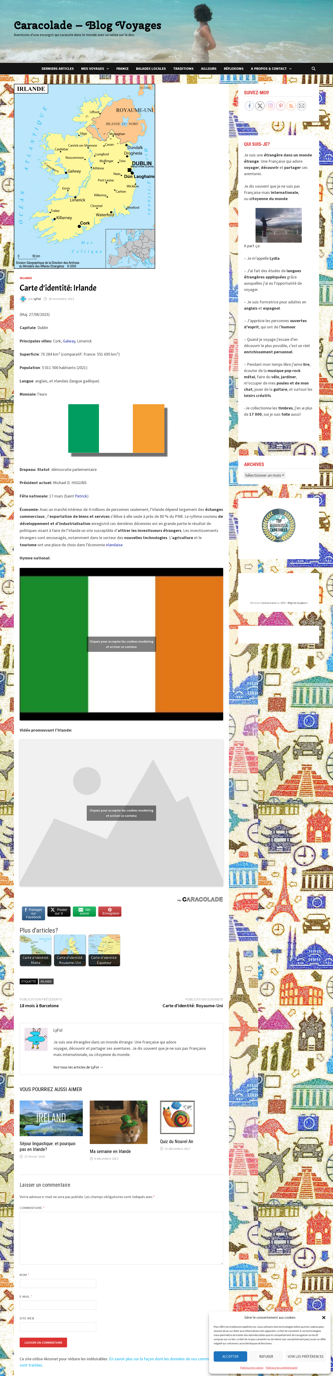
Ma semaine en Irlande (110, 1151)
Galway (69, 341)
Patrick (81, 496)
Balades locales (151, 68)
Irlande (26, 278)
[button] (323, 1317)
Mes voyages (92, 68)
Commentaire (32, 1208)
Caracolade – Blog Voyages (87, 25)
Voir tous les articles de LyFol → (78, 1067)
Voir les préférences (306, 1356)
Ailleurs (208, 68)
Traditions (183, 68)
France (122, 68)
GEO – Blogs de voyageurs (294, 582)
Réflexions (234, 68)
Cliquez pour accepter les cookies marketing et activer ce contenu (121, 644)
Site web (27, 1318)
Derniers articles (58, 68)
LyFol (37, 299)
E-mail (26, 1296)
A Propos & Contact (269, 68)
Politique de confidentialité (281, 1367)
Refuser (266, 1356)
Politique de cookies (251, 1367)
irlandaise (114, 544)
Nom (24, 1275)
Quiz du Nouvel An (176, 1141)
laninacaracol (268, 582)
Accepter (230, 1356)
